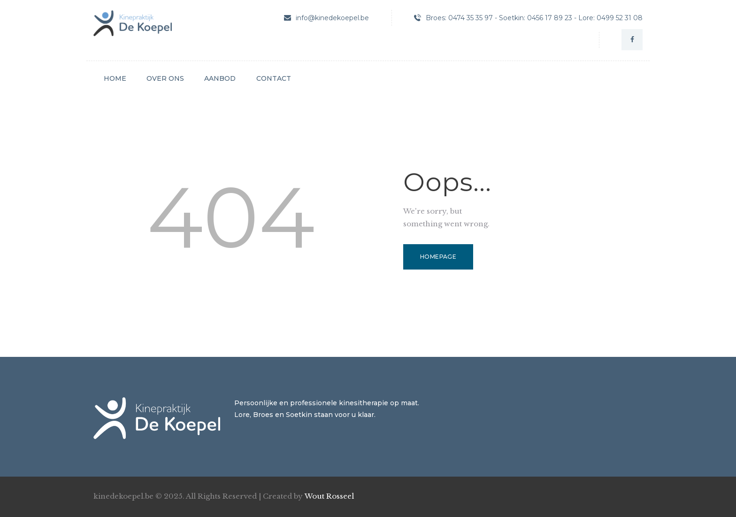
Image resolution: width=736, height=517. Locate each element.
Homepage (438, 256)
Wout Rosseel (329, 496)
